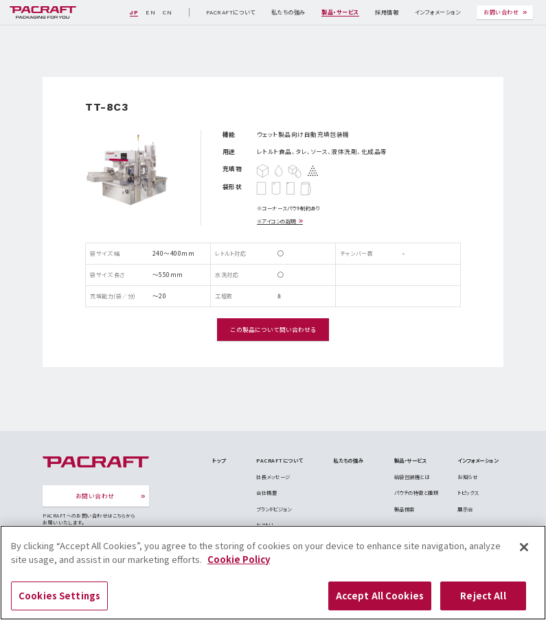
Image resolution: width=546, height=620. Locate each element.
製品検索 (404, 509)
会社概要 (266, 492)
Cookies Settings (59, 601)
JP (134, 12)
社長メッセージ (273, 476)
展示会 (465, 509)
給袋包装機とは (411, 476)
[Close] (524, 553)
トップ (218, 460)
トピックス (467, 492)
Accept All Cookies (380, 601)
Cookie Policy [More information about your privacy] (238, 565)
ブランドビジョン (273, 509)
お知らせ (467, 476)
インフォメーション (437, 12)
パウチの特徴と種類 (416, 492)
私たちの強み (288, 12)
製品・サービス (340, 12)
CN (167, 12)
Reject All (482, 601)
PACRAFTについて (230, 12)
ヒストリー (267, 525)
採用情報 (386, 12)
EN (150, 12)
